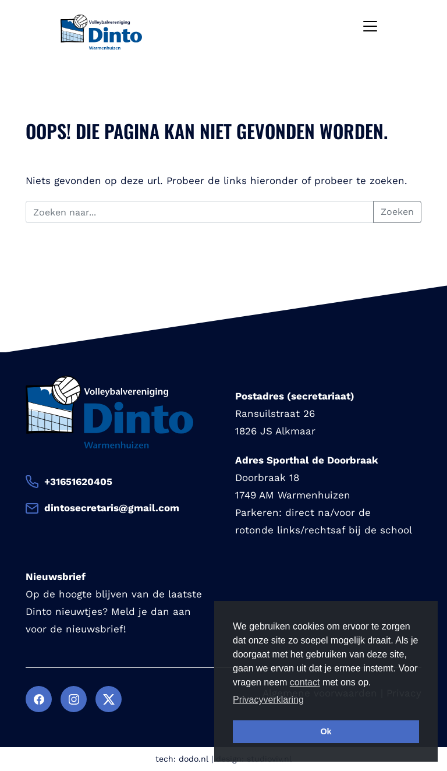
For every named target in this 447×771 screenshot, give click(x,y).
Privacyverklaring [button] (268, 700)
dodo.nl (193, 758)
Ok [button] (325, 731)
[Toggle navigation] (370, 26)
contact (305, 682)
